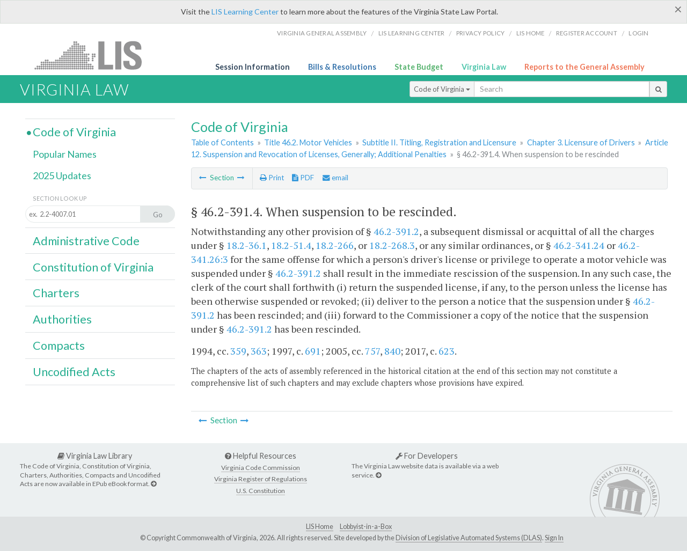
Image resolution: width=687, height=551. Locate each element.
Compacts (59, 345)
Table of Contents (222, 142)
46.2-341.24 (578, 245)
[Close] (678, 9)
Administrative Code (86, 241)
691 (313, 350)
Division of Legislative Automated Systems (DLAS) (469, 538)
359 (238, 350)
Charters (56, 293)
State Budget (418, 66)
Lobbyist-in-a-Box (366, 527)
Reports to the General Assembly (584, 66)
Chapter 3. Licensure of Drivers (581, 142)
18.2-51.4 (291, 245)
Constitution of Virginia (93, 267)
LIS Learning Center (245, 11)
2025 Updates (62, 175)
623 (446, 350)
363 (259, 350)
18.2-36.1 (246, 245)
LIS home (530, 33)
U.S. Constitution (260, 491)
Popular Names (65, 154)
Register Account (586, 33)
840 (392, 350)
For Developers (427, 455)
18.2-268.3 (392, 245)
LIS (94, 55)
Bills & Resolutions (342, 66)
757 (372, 350)
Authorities (62, 319)
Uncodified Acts (74, 372)
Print (272, 177)
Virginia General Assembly (322, 33)
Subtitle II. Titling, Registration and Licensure (439, 142)
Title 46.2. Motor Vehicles (308, 142)
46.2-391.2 (396, 231)
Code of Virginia (442, 89)
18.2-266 (335, 245)
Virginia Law (484, 66)
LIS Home (319, 527)
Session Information (252, 66)
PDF (303, 177)
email (335, 177)
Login (638, 33)
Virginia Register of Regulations (260, 479)
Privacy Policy (480, 33)
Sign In (554, 538)
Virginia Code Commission (260, 468)
